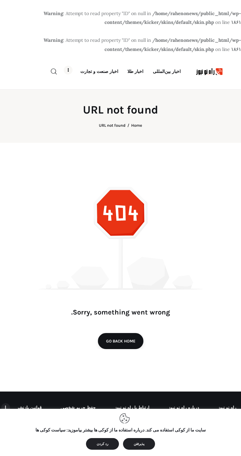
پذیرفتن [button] (139, 444)
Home (136, 129)
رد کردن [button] (102, 444)
